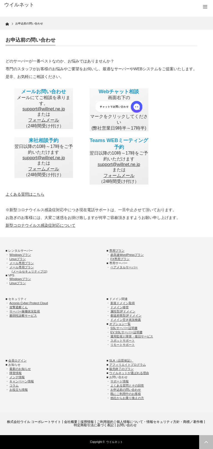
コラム (14, 385)
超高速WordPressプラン (127, 254)
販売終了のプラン (121, 368)
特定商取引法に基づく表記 (94, 425)
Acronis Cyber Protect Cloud (28, 303)
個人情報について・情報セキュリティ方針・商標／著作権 (159, 421)
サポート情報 (119, 381)
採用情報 (87, 421)
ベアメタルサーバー (124, 267)
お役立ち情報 (18, 389)
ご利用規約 (105, 421)
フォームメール (43, 120)
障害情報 (15, 373)
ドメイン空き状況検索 (125, 319)
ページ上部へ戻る (206, 442)
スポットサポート (122, 340)
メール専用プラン (21, 263)
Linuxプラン (17, 259)
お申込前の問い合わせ (125, 389)
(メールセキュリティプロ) (29, 271)
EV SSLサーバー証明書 (126, 332)
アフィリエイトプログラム (127, 364)
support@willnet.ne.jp (43, 109)
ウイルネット (114, 441)
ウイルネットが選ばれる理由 (129, 373)
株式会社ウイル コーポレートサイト (34, 421)
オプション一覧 (120, 324)
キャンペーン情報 (21, 381)
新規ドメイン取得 (122, 303)
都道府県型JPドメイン (125, 315)
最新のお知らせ (20, 368)
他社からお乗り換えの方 (127, 398)
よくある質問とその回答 (127, 385)
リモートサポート (122, 344)
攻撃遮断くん (18, 307)
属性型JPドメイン (122, 311)
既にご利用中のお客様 (125, 393)
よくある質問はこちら (25, 194)
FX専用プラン (120, 259)
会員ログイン (17, 360)
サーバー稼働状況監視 (24, 311)
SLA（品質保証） (121, 360)
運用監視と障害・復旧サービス (131, 336)
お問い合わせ (127, 425)
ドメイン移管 (119, 307)
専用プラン (117, 250)
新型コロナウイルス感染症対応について (40, 225)
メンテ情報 (17, 377)
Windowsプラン (20, 254)
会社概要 (70, 421)
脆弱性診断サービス (23, 315)
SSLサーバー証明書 (124, 328)
